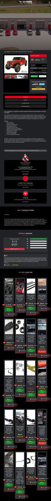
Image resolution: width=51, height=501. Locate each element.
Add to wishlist (42, 76)
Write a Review (14, 249)
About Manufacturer (25, 106)
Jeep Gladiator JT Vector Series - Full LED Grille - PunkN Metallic (42, 471)
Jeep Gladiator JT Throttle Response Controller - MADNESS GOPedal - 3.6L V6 (42, 431)
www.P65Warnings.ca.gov (34, 150)
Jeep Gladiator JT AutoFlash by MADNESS (9, 337)
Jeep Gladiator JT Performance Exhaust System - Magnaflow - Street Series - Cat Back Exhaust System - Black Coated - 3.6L (9, 384)
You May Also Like (25, 103)
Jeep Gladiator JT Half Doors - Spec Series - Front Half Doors (20, 298)
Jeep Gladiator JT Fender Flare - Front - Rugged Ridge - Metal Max (42, 380)
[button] (27, 64)
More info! (44, 65)
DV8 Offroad (43, 70)
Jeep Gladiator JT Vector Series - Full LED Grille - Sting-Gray (31, 338)
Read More (25, 187)
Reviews (25, 100)
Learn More (42, 84)
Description (25, 97)
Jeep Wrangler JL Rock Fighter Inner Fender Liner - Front (9, 298)
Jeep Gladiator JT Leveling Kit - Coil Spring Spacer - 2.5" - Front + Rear (20, 338)
